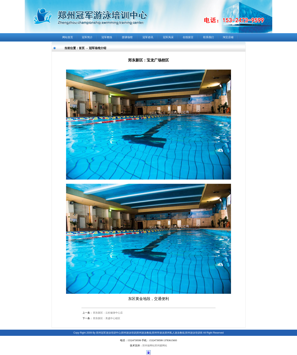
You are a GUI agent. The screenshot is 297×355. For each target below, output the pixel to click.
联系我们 (208, 37)
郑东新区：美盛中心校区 (106, 318)
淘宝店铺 (228, 37)
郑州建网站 (161, 345)
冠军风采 (168, 37)
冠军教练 (106, 37)
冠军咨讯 (148, 37)
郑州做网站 (148, 345)
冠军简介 (87, 37)
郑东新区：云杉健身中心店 (108, 312)
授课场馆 (127, 37)
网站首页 (67, 37)
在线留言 (188, 37)
